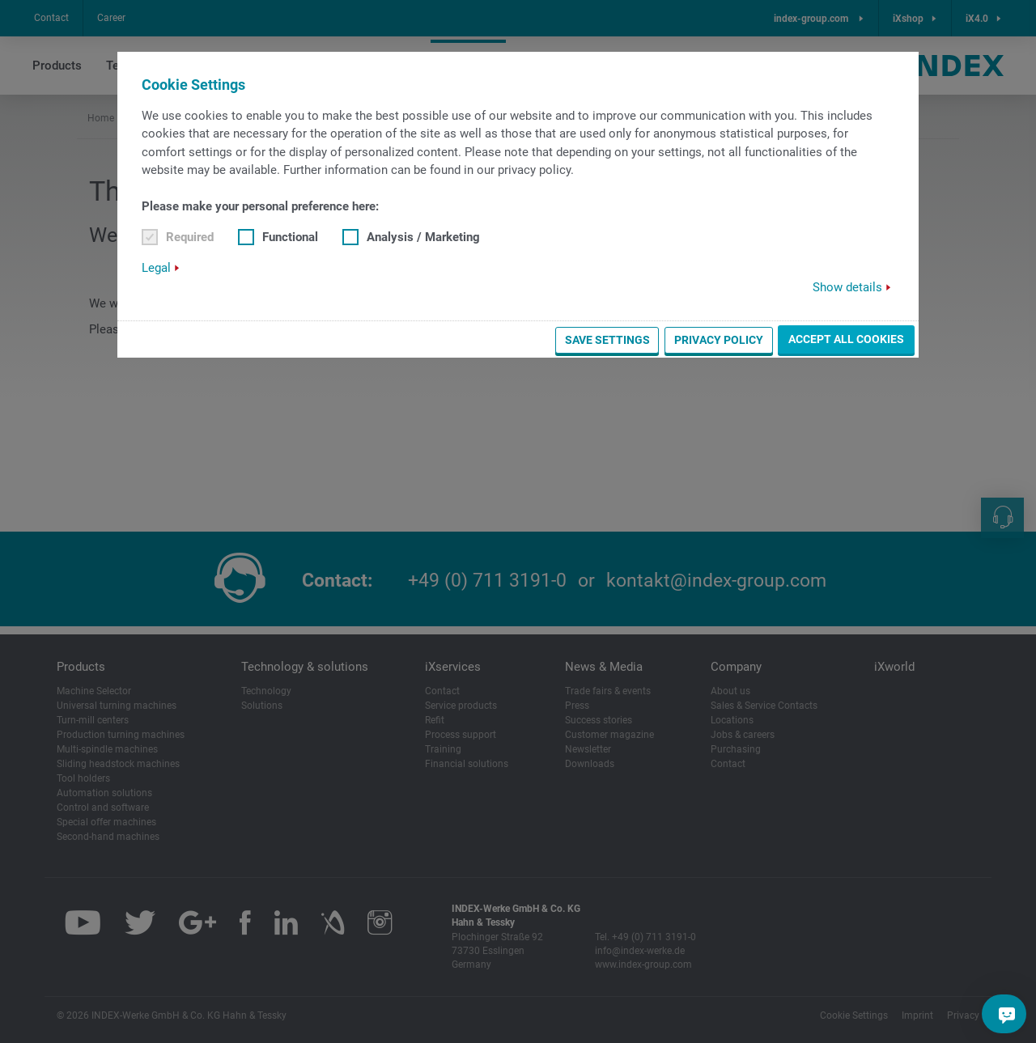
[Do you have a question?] (1006, 1013)
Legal (156, 268)
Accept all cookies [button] (846, 339)
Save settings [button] (607, 339)
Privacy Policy (718, 339)
